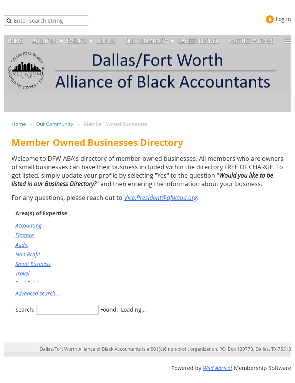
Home (19, 124)
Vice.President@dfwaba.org (160, 197)
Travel (22, 273)
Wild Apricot (217, 367)
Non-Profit (27, 254)
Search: (25, 309)
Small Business (33, 263)
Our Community (54, 124)
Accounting (28, 225)
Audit (21, 244)
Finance (24, 235)
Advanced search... (37, 293)
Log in (283, 19)
